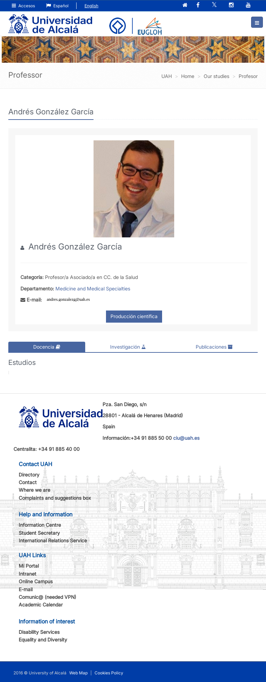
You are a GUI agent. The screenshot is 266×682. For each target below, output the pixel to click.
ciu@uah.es (186, 438)
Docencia (46, 347)
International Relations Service (53, 540)
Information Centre (40, 525)
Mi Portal (29, 566)
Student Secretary (39, 533)
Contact (28, 482)
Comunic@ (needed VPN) (47, 597)
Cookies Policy (109, 672)
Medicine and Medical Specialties (92, 288)
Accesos (23, 5)
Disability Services (39, 632)
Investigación (128, 347)
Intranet (27, 574)
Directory (29, 475)
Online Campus (36, 581)
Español (57, 5)
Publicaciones (214, 347)
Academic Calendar (41, 604)
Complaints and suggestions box (55, 498)
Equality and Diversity (43, 639)
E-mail (26, 589)
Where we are (34, 490)
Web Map (78, 672)
